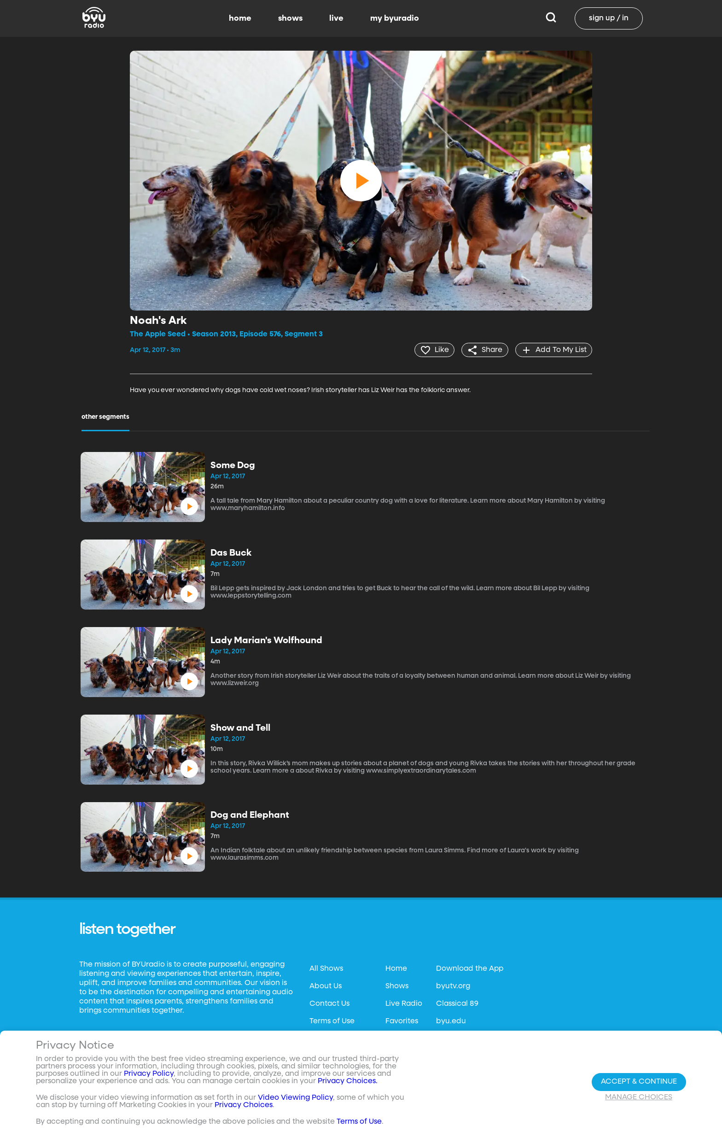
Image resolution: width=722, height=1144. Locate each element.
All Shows (326, 968)
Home (396, 968)
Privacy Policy (149, 1074)
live (336, 18)
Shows (396, 986)
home (240, 18)
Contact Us (329, 1003)
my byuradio (394, 18)
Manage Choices (638, 1097)
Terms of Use (332, 1021)
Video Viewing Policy (295, 1098)
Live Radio (403, 1003)
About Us (325, 986)
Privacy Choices (244, 1105)
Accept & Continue (639, 1081)
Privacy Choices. (348, 1081)
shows (290, 18)
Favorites (401, 1021)
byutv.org (453, 986)
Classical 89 (457, 1003)
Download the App (469, 968)
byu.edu (451, 1021)
